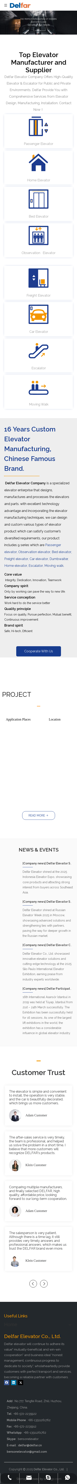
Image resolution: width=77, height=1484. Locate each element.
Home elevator (15, 566)
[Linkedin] (13, 1382)
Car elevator (39, 559)
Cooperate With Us (38, 651)
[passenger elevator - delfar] (38, 126)
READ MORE (39, 815)
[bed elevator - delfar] (38, 199)
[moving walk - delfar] (38, 387)
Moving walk (53, 566)
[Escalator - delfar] (38, 350)
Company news (34, 863)
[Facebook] (6, 1382)
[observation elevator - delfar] (38, 235)
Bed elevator (61, 552)
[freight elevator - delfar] (38, 278)
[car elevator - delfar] (38, 314)
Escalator (36, 566)
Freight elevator (16, 559)
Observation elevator (34, 552)
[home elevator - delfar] (38, 162)
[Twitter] (20, 1382)
